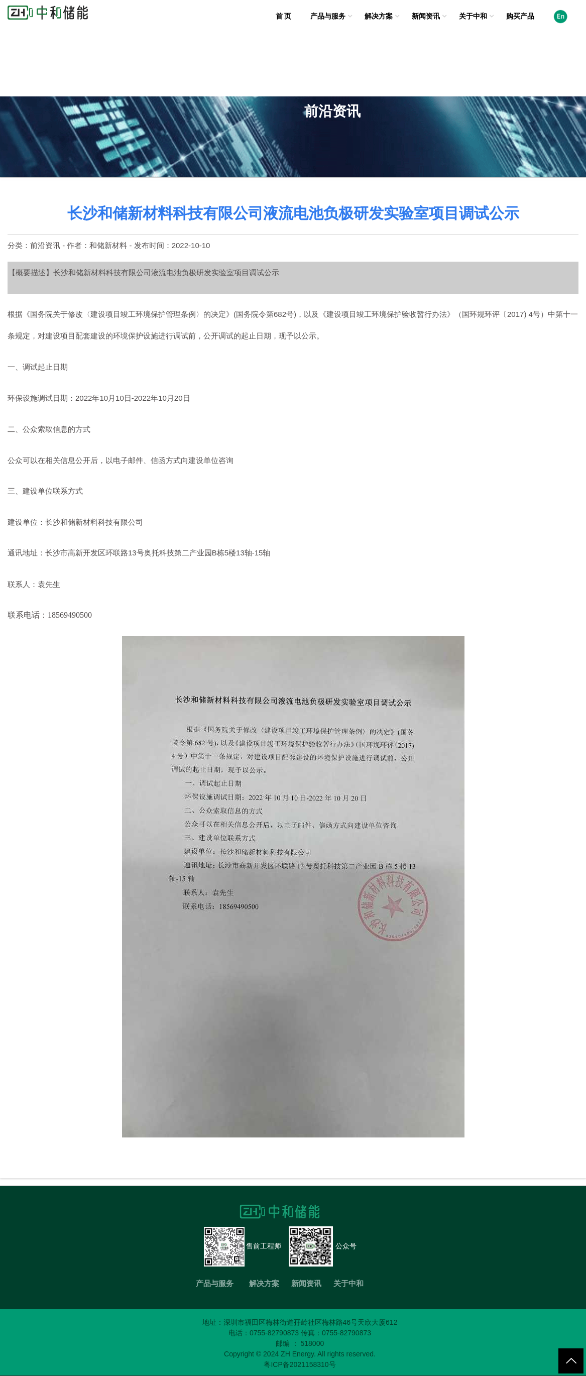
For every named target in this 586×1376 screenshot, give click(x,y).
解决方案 (379, 16)
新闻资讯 (426, 16)
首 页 (284, 16)
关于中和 (473, 16)
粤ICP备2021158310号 (299, 1364)
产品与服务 (327, 16)
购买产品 (520, 16)
